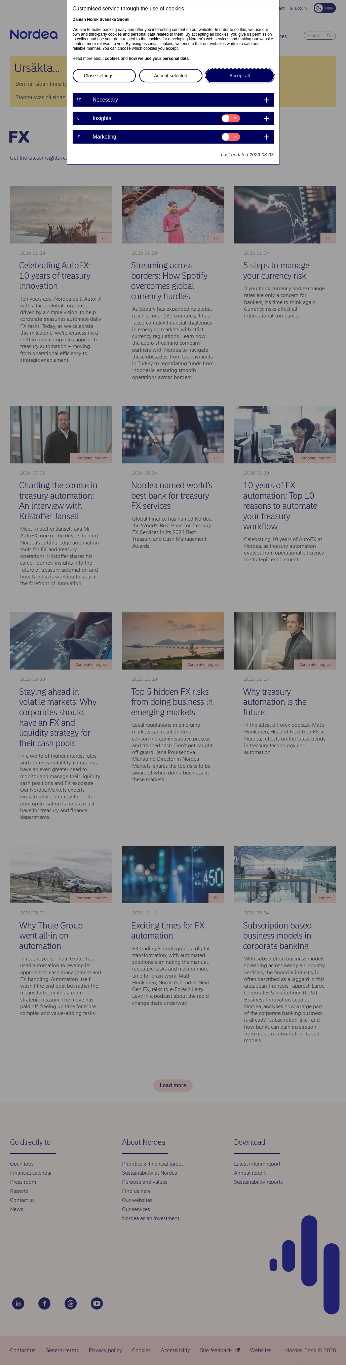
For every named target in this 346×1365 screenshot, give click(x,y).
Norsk (93, 19)
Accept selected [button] (170, 75)
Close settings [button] (99, 75)
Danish (79, 19)
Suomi (123, 19)
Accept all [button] (239, 75)
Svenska (108, 19)
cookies (112, 58)
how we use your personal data (159, 58)
